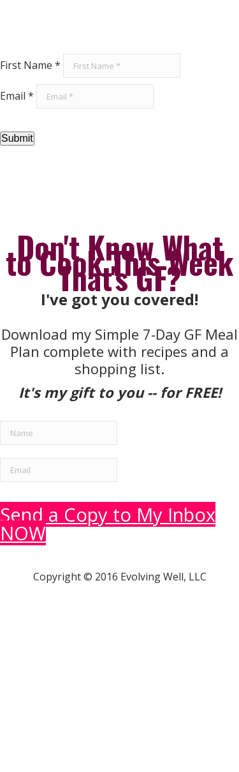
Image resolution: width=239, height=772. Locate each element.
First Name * (30, 65)
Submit (17, 138)
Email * (17, 96)
